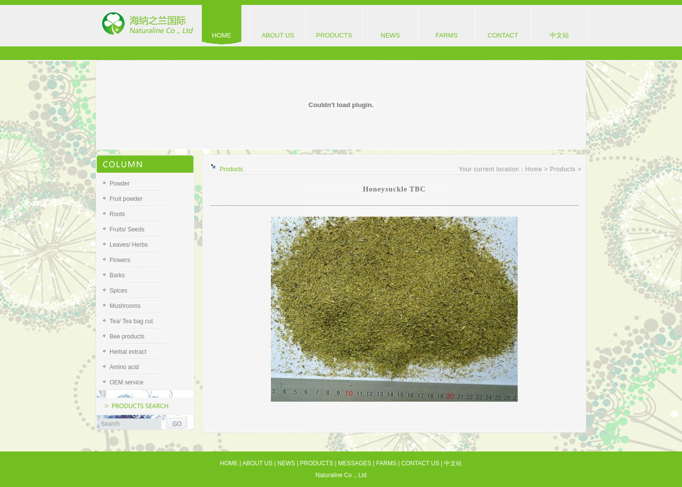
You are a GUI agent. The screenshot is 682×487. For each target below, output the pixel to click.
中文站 (559, 35)
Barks (117, 275)
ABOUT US (278, 35)
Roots (117, 214)
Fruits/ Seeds (127, 229)
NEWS (390, 35)
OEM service (127, 382)
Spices (118, 290)
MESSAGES (354, 463)
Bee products (127, 336)
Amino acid (124, 367)
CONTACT (503, 35)
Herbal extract (128, 351)
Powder (120, 183)
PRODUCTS (334, 35)
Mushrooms (125, 305)
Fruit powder (126, 198)
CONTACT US (420, 463)
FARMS (447, 35)
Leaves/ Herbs (129, 244)
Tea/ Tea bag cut (131, 321)
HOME (221, 35)
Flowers (120, 260)
